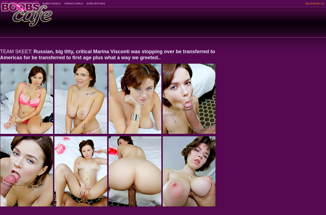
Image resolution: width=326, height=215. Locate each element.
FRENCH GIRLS (73, 3)
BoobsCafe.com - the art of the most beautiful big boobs (26, 11)
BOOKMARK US (315, 3)
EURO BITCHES (96, 3)
